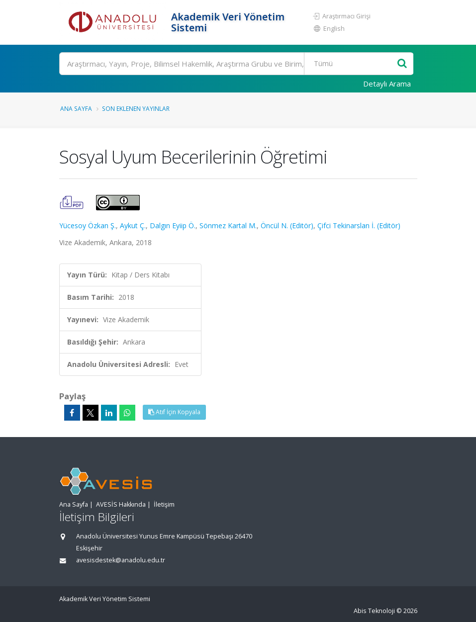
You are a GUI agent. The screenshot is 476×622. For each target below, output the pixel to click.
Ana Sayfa (76, 108)
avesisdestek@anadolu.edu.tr (120, 560)
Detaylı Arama (387, 84)
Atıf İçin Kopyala (174, 412)
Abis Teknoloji (374, 611)
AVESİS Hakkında (121, 504)
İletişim (164, 504)
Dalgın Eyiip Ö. (172, 225)
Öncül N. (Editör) (287, 225)
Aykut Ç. (133, 225)
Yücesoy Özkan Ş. (87, 225)
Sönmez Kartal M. (228, 225)
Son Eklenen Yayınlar (136, 108)
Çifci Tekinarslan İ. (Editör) (358, 225)
